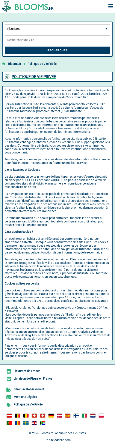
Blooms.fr (14, 64)
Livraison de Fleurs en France (33, 378)
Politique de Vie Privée (41, 64)
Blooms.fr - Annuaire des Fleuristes (63, 433)
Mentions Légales (25, 397)
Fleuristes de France (27, 371)
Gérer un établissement (29, 389)
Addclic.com (62, 440)
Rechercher (57, 50)
